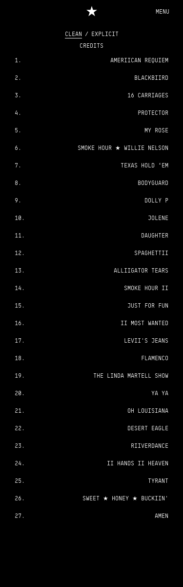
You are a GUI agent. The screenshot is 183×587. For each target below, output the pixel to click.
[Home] (91, 10)
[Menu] (162, 11)
